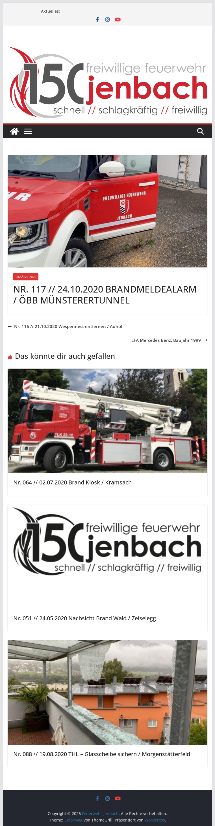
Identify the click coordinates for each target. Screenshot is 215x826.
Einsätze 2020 (26, 277)
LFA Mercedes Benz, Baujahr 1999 (169, 340)
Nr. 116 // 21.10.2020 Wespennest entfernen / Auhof (65, 326)
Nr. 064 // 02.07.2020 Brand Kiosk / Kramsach (72, 482)
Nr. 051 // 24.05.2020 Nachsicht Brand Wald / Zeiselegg (84, 618)
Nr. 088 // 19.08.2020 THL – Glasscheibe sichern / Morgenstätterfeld (101, 754)
